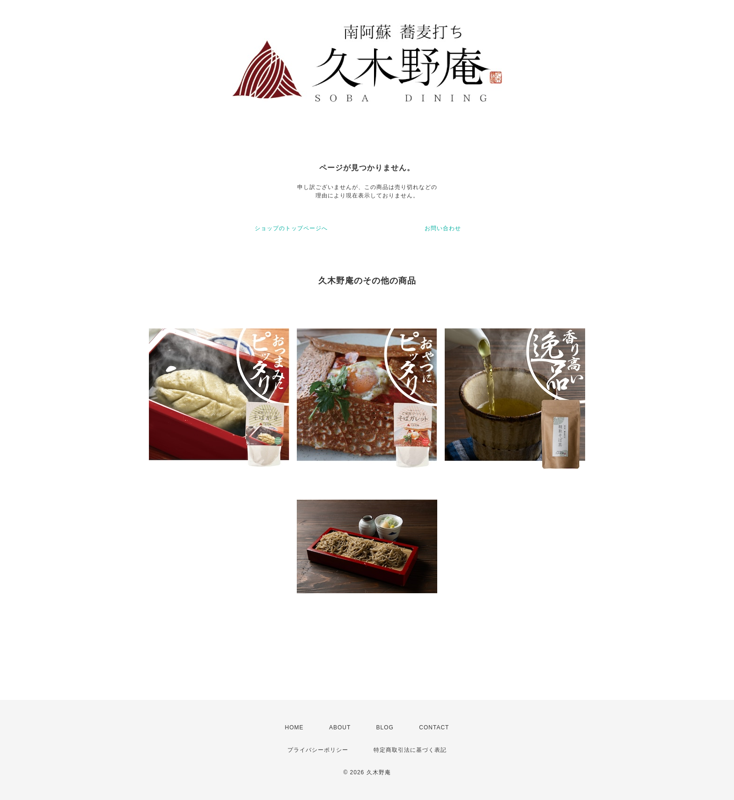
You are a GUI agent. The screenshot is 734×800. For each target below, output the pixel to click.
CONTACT (434, 727)
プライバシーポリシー (317, 750)
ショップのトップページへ (291, 228)
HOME (294, 727)
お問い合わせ (443, 228)
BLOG (385, 727)
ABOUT (340, 727)
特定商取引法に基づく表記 (410, 750)
